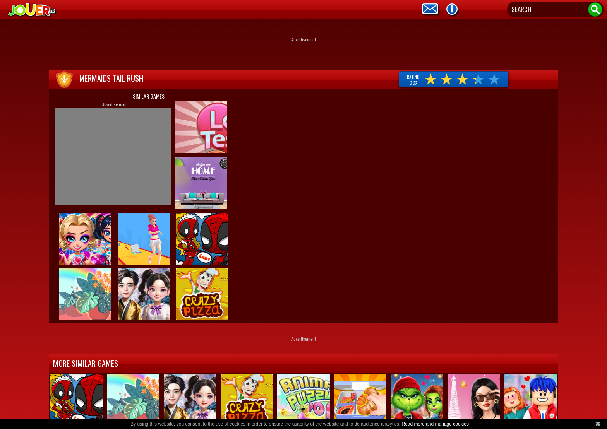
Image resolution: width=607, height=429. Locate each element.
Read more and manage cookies (434, 424)
